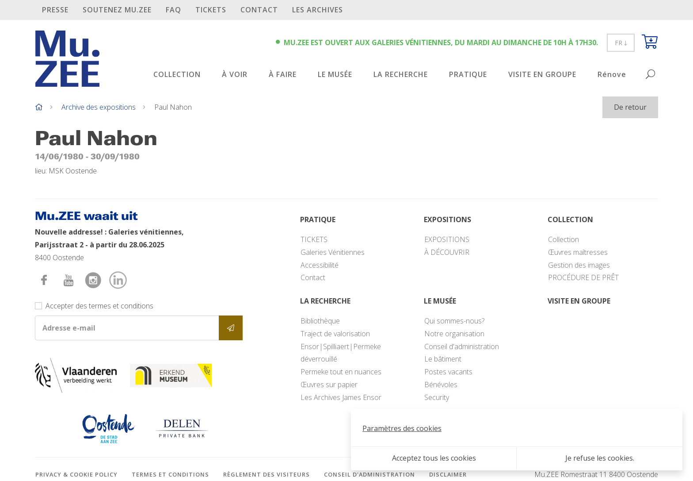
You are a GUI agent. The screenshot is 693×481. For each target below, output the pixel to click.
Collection (563, 239)
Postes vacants (448, 372)
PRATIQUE (468, 74)
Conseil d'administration (461, 346)
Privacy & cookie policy (76, 474)
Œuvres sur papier (329, 384)
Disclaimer (448, 474)
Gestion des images (579, 265)
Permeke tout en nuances (341, 372)
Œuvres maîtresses (578, 252)
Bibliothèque (320, 321)
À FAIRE (283, 74)
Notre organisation (454, 334)
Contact (259, 10)
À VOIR (235, 74)
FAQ (173, 10)
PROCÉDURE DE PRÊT (583, 277)
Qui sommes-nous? (454, 321)
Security (436, 397)
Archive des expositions (98, 107)
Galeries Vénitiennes (333, 252)
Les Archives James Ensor (341, 397)
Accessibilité (320, 265)
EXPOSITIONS (446, 239)
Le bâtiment (442, 359)
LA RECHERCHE (400, 74)
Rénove (612, 74)
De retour (630, 107)
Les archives (317, 10)
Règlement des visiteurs (266, 474)
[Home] (39, 107)
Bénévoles (440, 384)
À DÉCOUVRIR (446, 252)
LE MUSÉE (335, 74)
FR (621, 42)
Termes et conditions (170, 474)
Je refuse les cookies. (599, 458)
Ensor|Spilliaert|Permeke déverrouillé (341, 353)
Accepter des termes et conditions (99, 306)
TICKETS (210, 10)
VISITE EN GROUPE (542, 74)
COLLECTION (177, 74)
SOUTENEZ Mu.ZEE (117, 10)
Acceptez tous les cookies (434, 458)
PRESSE (55, 10)
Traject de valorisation (335, 334)
